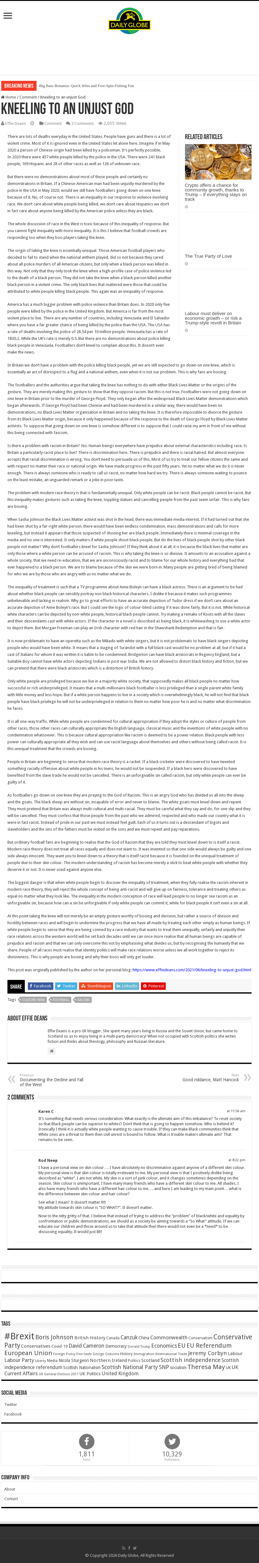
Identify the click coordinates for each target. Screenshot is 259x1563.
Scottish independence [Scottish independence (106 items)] (190, 1359)
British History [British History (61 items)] (89, 1337)
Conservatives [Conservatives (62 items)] (35, 1346)
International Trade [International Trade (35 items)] (171, 1354)
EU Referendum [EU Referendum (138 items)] (209, 1345)
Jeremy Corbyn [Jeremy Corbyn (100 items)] (207, 1353)
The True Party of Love (208, 255)
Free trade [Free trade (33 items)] (84, 1354)
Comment (28, 97)
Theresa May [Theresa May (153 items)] (206, 1366)
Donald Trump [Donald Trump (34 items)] (139, 1346)
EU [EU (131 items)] (182, 1345)
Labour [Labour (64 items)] (235, 1353)
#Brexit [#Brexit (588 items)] (19, 1336)
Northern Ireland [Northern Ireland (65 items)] (108, 1360)
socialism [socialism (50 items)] (178, 1367)
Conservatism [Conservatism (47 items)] (200, 1337)
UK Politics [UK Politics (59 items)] (90, 1373)
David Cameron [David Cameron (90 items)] (86, 1345)
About (9, 1488)
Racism (83, 1000)
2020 (16, 156)
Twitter (10, 1404)
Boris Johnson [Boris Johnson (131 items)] (54, 1337)
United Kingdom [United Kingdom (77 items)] (120, 1373)
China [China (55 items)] (143, 1337)
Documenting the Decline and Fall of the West (51, 1080)
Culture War (33, 1000)
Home (8, 97)
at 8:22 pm (236, 1160)
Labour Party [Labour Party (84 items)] (19, 1360)
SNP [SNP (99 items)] (164, 1366)
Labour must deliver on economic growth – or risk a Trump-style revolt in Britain (213, 317)
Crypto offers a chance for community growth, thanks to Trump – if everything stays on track (216, 191)
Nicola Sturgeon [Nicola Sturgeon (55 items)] (74, 1360)
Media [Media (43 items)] (52, 1360)
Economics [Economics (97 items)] (164, 1345)
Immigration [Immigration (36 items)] (144, 1353)
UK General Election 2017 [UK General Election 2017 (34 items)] (58, 1374)
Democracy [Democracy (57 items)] (116, 1345)
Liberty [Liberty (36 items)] (40, 1360)
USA (159, 324)
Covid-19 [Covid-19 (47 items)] (59, 1346)
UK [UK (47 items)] (228, 1367)
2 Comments (85, 123)
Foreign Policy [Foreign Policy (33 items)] (64, 1354)
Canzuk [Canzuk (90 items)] (129, 1337)
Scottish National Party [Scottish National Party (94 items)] (130, 1367)
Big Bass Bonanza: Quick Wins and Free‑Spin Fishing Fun (86, 85)
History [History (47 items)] (126, 1353)
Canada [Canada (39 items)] (113, 1338)
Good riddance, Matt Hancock (207, 1077)
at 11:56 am (236, 1111)
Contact (11, 1498)
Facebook (13, 1414)
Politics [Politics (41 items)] (134, 1360)
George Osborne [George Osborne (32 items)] (106, 1354)
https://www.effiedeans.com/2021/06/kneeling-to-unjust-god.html (192, 969)
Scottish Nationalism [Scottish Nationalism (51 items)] (82, 1367)
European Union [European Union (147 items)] (28, 1352)
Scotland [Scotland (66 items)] (150, 1360)
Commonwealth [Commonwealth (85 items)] (168, 1337)
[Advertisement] (129, 54)
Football (61, 1000)
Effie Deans (16, 123)
